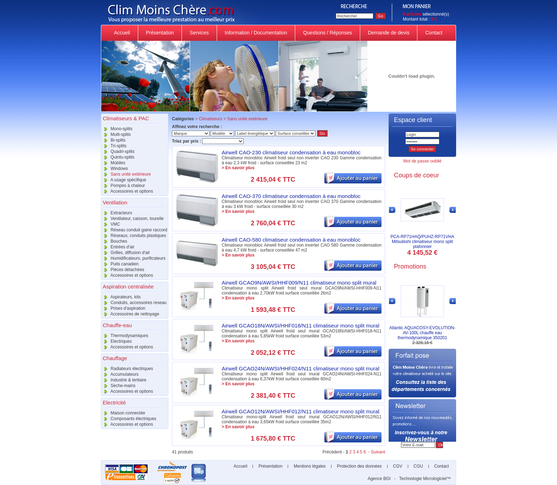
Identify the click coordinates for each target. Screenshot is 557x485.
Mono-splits (117, 128)
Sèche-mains (118, 385)
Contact (434, 32)
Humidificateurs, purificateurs (133, 258)
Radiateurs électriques (127, 368)
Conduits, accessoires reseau (134, 302)
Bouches (114, 241)
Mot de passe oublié (422, 161)
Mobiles (113, 162)
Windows (114, 168)
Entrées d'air (117, 246)
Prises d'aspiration (123, 308)
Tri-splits (113, 145)
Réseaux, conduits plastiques (133, 235)
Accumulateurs (120, 374)
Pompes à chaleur (123, 185)
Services (199, 32)
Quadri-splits (118, 151)
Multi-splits (116, 134)
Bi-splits (113, 140)
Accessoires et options (127, 191)
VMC (110, 224)
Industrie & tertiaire (123, 379)
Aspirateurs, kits (121, 296)
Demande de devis (389, 32)
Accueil (122, 32)
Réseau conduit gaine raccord (134, 229)
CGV (398, 466)
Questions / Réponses (327, 32)
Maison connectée (123, 412)
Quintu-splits (117, 157)
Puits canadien (120, 263)
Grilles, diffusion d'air (125, 252)
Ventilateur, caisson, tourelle (132, 218)
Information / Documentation (256, 32)
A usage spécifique (123, 179)
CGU (418, 466)
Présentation (160, 32)
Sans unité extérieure (126, 174)
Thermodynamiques (124, 335)
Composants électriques (128, 418)
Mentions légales (309, 466)
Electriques (116, 341)
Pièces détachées (122, 269)
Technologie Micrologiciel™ (425, 478)
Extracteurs (116, 212)
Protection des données (359, 466)
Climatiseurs (210, 118)
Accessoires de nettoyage (130, 314)
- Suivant (376, 452)
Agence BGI (379, 478)
